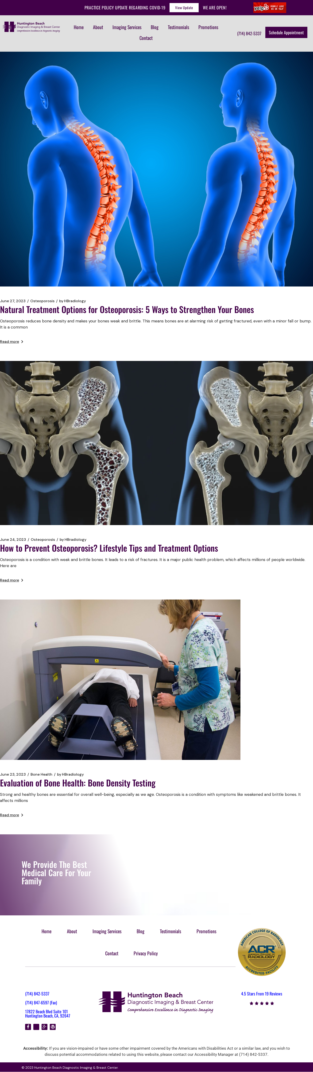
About (98, 27)
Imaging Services (126, 27)
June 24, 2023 (13, 539)
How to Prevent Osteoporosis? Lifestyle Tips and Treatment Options (109, 548)
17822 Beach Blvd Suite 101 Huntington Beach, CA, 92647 (47, 1013)
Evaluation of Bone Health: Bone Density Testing (77, 782)
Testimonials (178, 27)
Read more (11, 341)
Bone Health (41, 774)
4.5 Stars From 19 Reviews (261, 994)
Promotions (208, 27)
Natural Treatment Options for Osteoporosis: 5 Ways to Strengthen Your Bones (127, 309)
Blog (154, 27)
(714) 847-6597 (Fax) (41, 1002)
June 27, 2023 (13, 301)
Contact (146, 37)
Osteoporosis (42, 301)
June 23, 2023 (13, 774)
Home (79, 27)
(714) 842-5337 (37, 994)
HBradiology (72, 301)
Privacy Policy (146, 953)
